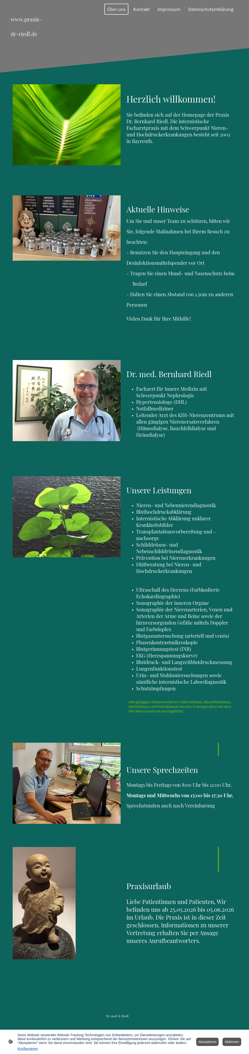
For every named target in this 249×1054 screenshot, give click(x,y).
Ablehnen (232, 1042)
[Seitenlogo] (29, 24)
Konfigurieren (28, 1049)
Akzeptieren (207, 1042)
